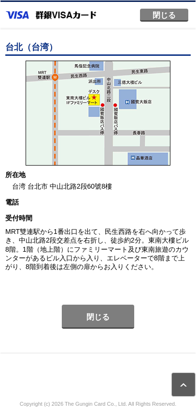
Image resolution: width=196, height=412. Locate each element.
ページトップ (183, 385)
